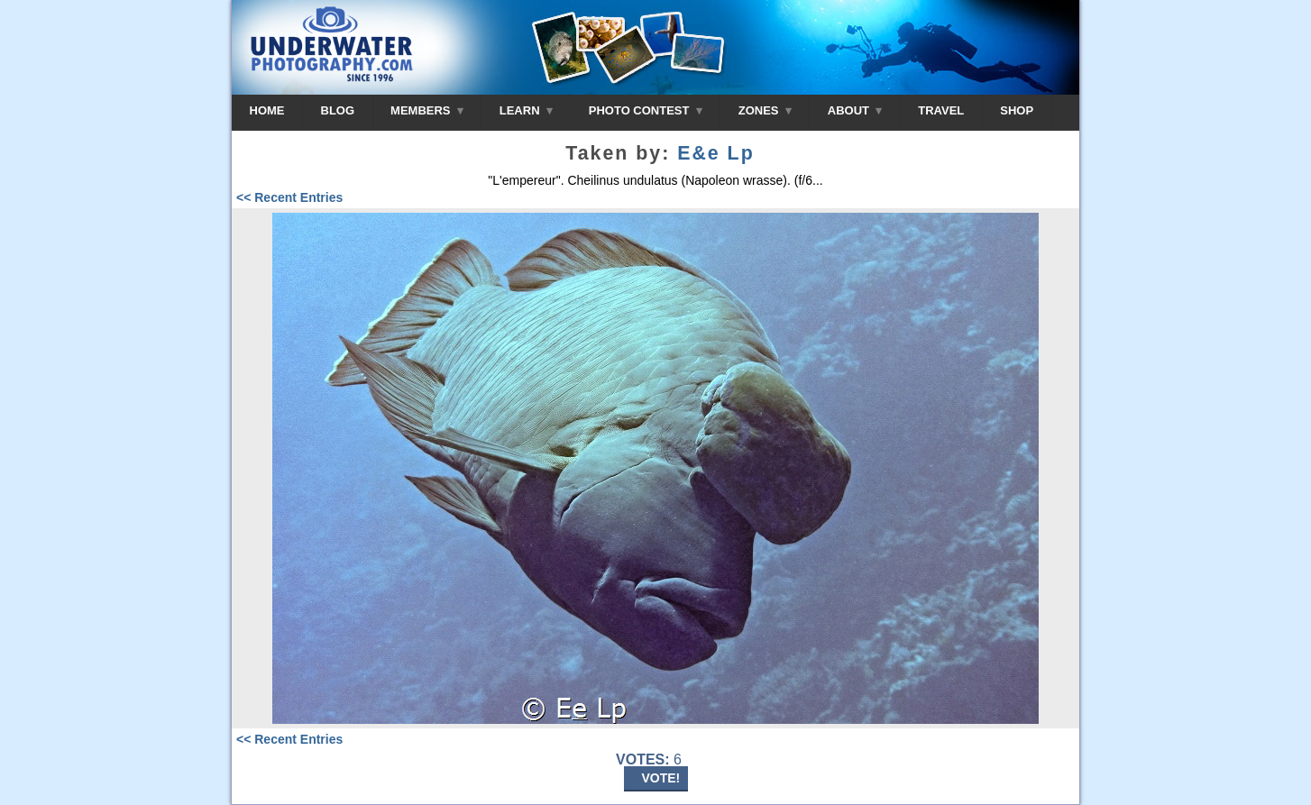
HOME (267, 110)
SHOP (1016, 110)
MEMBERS (426, 110)
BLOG (338, 110)
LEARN (526, 110)
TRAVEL (941, 110)
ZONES (765, 110)
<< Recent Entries (289, 197)
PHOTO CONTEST (645, 110)
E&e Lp (715, 153)
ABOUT (855, 110)
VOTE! (661, 778)
